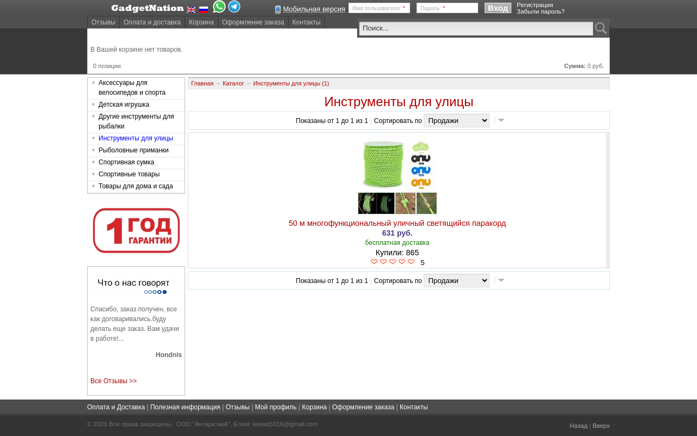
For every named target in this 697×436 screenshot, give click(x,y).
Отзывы (103, 22)
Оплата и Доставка (116, 407)
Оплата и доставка (152, 22)
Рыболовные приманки (134, 150)
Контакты (306, 22)
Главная (202, 83)
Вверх (601, 425)
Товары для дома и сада (136, 186)
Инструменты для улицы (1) (291, 83)
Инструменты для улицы (136, 138)
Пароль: (432, 8)
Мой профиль (276, 407)
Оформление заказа (253, 22)
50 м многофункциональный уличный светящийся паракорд (397, 223)
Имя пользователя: (378, 8)
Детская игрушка (124, 104)
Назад (579, 425)
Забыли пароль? (541, 11)
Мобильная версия (314, 9)
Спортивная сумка (126, 162)
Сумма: (575, 66)
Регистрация (535, 5)
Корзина (201, 22)
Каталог (233, 83)
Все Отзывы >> (113, 381)
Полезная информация (185, 407)
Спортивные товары (129, 174)
